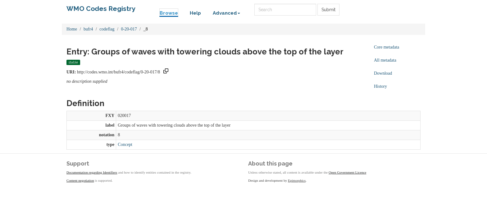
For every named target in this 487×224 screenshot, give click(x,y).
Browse (169, 13)
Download (383, 73)
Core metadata (386, 47)
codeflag (106, 29)
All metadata (385, 60)
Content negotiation (80, 180)
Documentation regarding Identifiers (91, 172)
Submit (328, 9)
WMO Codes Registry (100, 8)
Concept (125, 144)
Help (195, 13)
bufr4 (88, 29)
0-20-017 (129, 29)
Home (71, 29)
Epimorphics (297, 180)
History (380, 86)
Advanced (226, 13)
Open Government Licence (347, 172)
